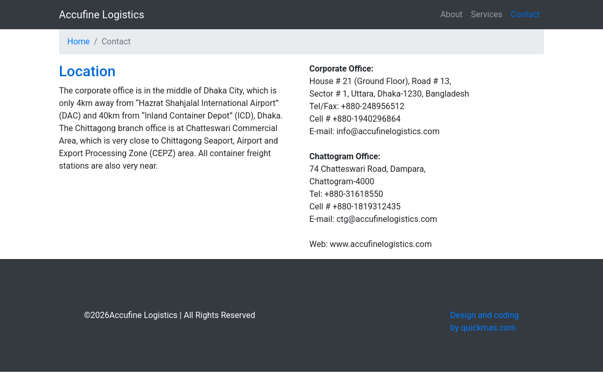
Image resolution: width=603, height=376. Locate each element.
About (451, 14)
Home (78, 41)
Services (486, 14)
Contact (525, 14)
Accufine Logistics (101, 14)
